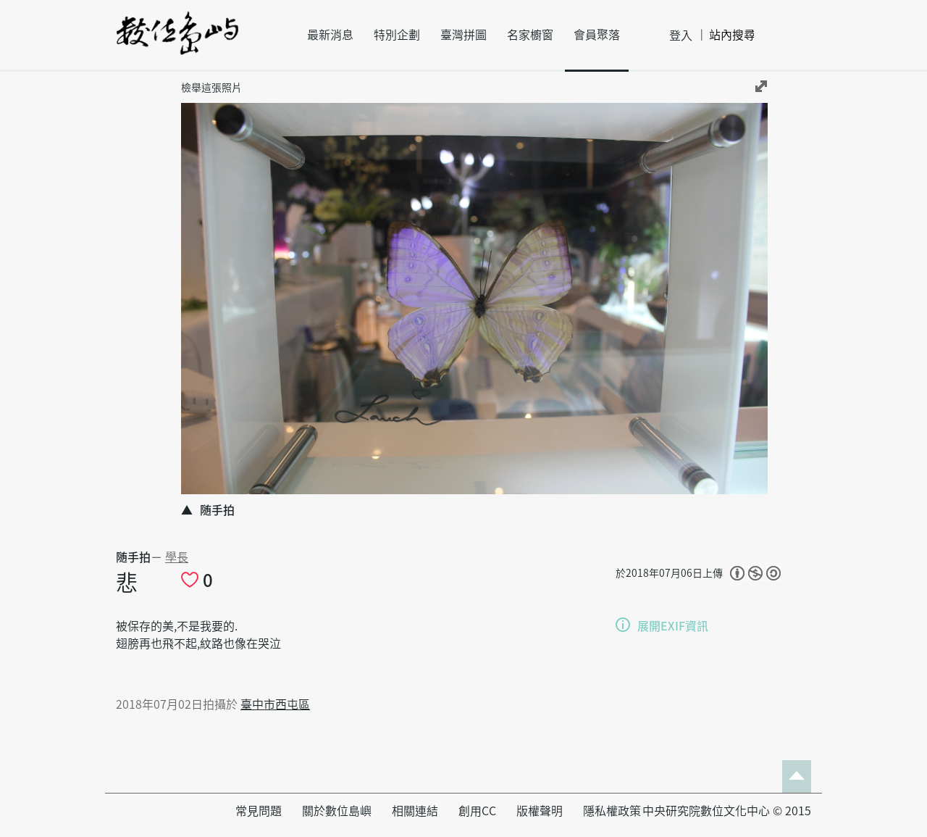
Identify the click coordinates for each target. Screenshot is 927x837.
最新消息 (330, 35)
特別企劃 (397, 35)
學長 (176, 557)
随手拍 (133, 557)
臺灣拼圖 (463, 35)
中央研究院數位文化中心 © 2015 (726, 811)
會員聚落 (597, 35)
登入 (680, 35)
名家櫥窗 (530, 35)
